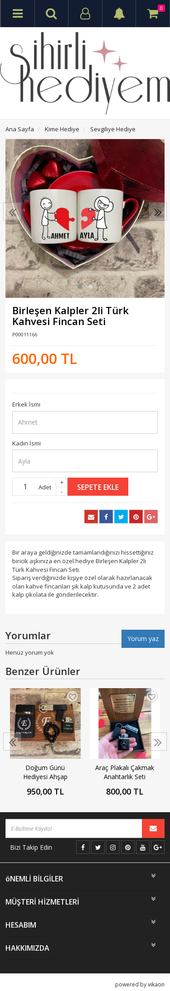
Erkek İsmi (26, 404)
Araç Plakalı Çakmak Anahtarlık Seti (124, 772)
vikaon (156, 984)
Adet (45, 487)
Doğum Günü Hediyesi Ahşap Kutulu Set (45, 772)
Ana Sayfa (19, 129)
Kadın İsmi (26, 443)
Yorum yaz (143, 638)
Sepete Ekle (98, 487)
